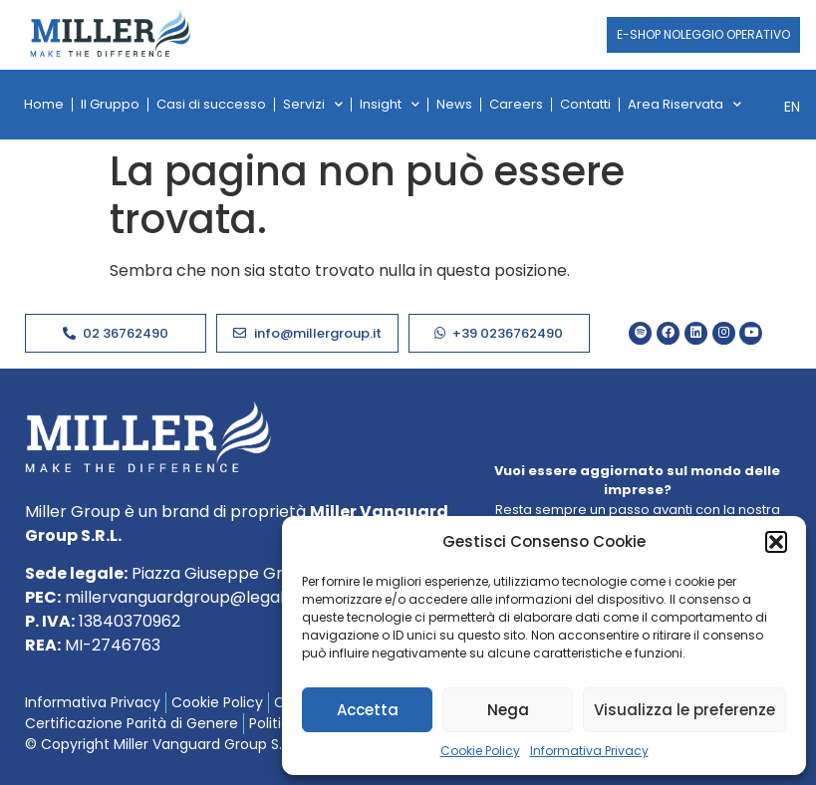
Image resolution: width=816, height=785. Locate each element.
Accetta (368, 709)
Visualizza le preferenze (684, 709)
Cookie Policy (480, 750)
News (454, 104)
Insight (389, 104)
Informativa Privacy (589, 750)
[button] (776, 542)
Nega (508, 709)
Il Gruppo (110, 104)
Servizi (313, 104)
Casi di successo (211, 104)
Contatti (585, 104)
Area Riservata (684, 104)
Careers (516, 104)
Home (44, 104)
